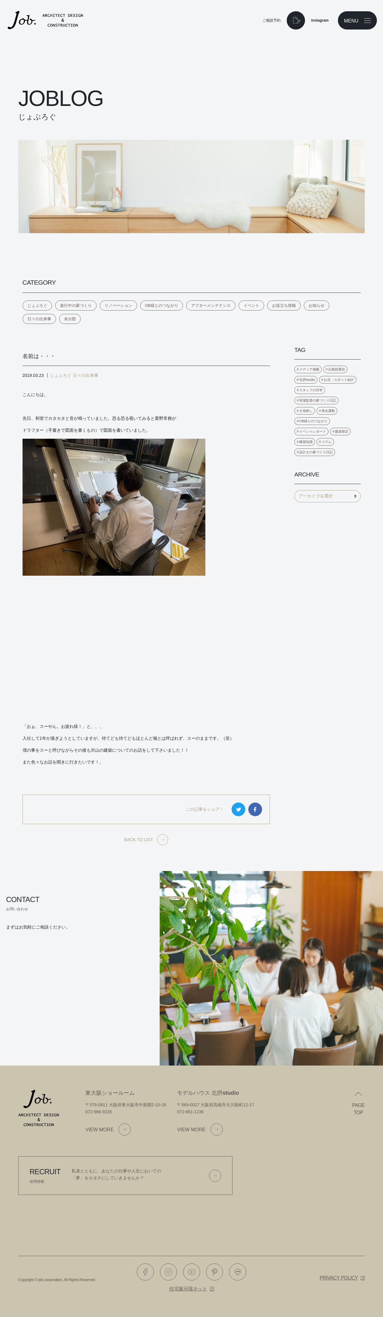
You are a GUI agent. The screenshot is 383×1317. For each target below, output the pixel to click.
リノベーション (118, 305)
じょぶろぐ (37, 305)
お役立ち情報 (284, 305)
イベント (251, 305)
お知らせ (316, 305)
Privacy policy (339, 1277)
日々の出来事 (39, 319)
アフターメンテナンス (211, 305)
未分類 (70, 319)
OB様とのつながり (162, 305)
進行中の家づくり (76, 305)
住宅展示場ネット (188, 1288)
